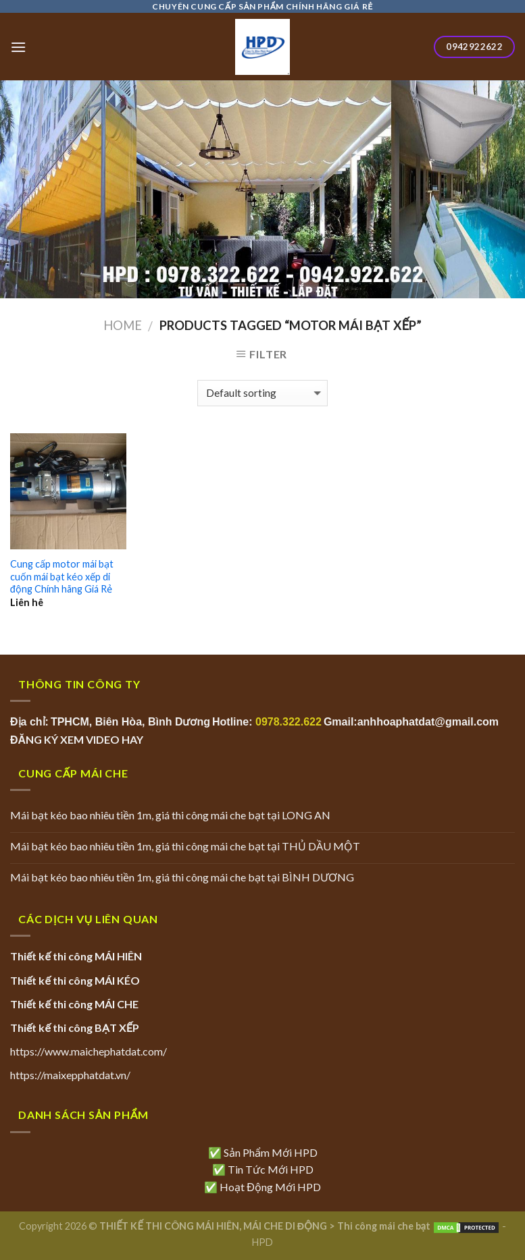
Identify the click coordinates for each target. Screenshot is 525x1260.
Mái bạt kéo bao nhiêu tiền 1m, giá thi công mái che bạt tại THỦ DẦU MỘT (185, 846)
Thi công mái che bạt (383, 1226)
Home (122, 325)
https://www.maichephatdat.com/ (88, 1051)
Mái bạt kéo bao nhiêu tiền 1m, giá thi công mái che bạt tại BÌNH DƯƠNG (182, 877)
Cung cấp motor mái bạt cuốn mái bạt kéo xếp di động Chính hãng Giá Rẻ (62, 576)
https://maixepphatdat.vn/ (70, 1074)
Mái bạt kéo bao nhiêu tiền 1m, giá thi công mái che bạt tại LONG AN (170, 815)
